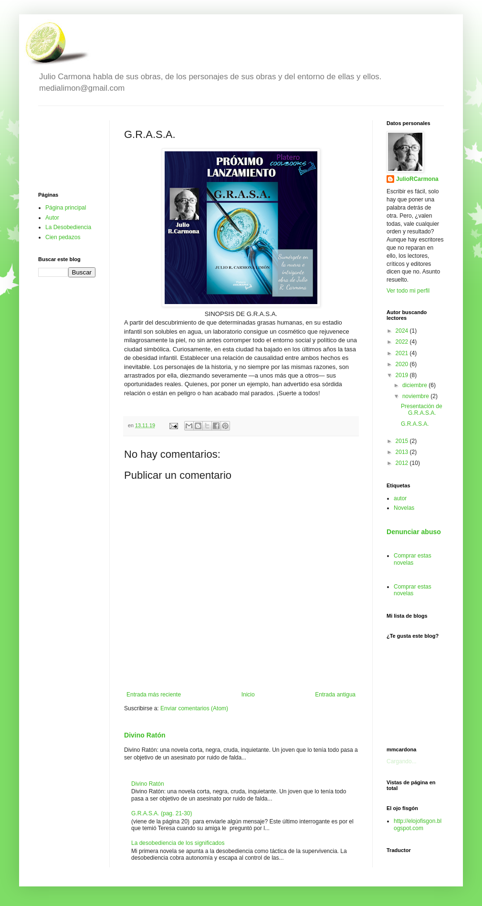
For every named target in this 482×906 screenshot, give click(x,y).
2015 (403, 441)
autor (400, 498)
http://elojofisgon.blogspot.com (417, 824)
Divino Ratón (145, 735)
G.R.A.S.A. (415, 424)
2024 (403, 330)
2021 (403, 353)
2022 (403, 341)
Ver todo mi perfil (408, 290)
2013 (403, 452)
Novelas (404, 508)
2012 (403, 463)
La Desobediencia (68, 227)
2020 (403, 364)
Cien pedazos (62, 237)
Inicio (248, 694)
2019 (403, 375)
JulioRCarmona (417, 179)
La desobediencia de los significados (177, 843)
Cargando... (402, 761)
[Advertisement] (66, 149)
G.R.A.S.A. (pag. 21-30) (161, 813)
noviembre (416, 396)
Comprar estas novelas (412, 559)
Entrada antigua (335, 694)
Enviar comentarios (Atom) (194, 708)
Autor (52, 217)
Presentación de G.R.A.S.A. (421, 409)
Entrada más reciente (153, 694)
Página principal (65, 207)
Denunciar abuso (414, 532)
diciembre (415, 385)
